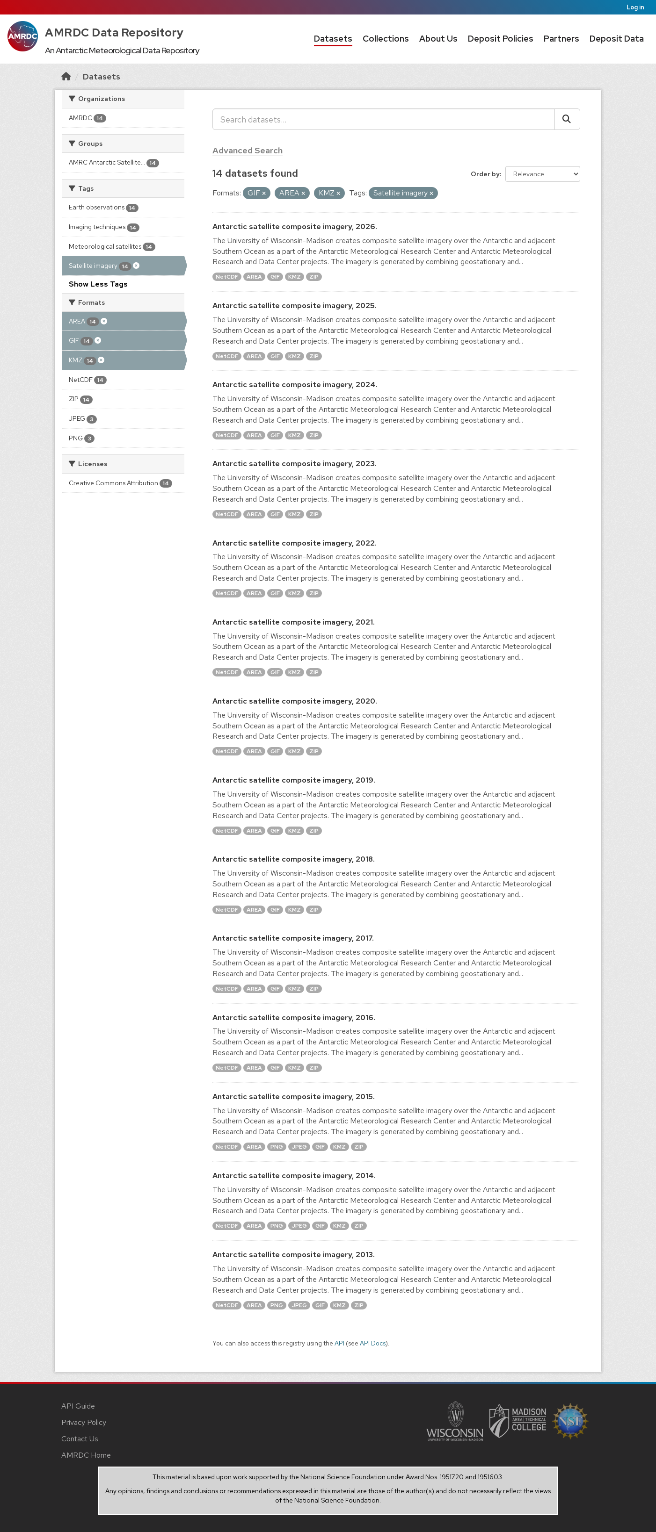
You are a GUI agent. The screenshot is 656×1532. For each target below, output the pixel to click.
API (339, 1343)
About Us (438, 38)
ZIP (314, 277)
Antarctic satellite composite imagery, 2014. (294, 1175)
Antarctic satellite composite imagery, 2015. (293, 1096)
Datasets (333, 38)
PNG (276, 1147)
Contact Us (79, 1439)
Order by (485, 174)
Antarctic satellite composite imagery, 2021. (293, 622)
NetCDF (227, 277)
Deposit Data (617, 38)
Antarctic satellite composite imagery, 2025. (294, 305)
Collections (386, 38)
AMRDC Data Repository (114, 32)
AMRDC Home (86, 1455)
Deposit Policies (500, 38)
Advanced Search (247, 150)
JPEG (299, 1147)
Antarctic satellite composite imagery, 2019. (293, 780)
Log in (635, 7)
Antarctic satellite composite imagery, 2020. (294, 701)
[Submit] (567, 119)
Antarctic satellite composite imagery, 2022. (294, 543)
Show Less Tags (98, 284)
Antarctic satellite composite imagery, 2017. (293, 938)
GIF (275, 277)
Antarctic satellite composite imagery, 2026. (294, 226)
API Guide (78, 1406)
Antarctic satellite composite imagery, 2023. (294, 463)
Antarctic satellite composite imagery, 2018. (293, 859)
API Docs (373, 1343)
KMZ (294, 277)
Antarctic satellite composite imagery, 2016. (293, 1017)
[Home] (66, 76)
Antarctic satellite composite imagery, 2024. (295, 384)
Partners (561, 38)
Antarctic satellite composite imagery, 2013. (293, 1254)
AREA (254, 277)
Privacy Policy (83, 1422)
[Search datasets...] (383, 119)
